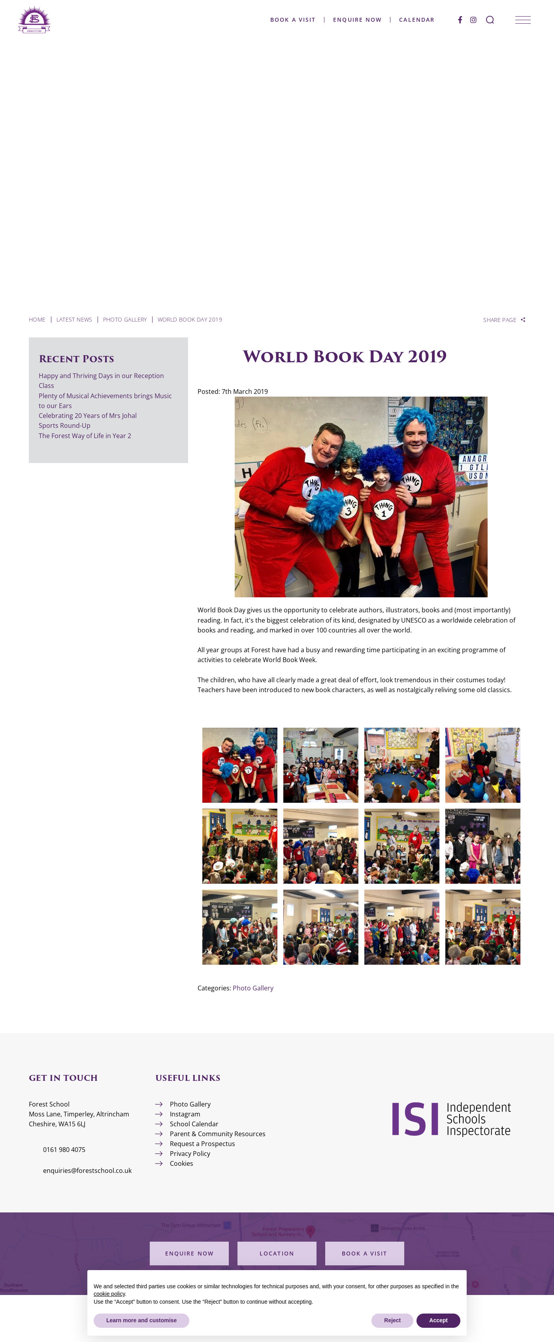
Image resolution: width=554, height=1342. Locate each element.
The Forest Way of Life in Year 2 (86, 435)
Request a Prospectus (202, 1143)
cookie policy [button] (109, 1294)
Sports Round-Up (64, 425)
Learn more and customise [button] (141, 1320)
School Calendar (194, 1124)
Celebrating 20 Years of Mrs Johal (88, 415)
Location (277, 1253)
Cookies (181, 1163)
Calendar (411, 19)
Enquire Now (351, 19)
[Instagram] (467, 19)
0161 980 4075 (64, 1149)
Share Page (499, 320)
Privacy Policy (190, 1153)
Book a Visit (287, 19)
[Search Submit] (484, 20)
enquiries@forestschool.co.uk (87, 1170)
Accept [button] (438, 1320)
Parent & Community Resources (218, 1133)
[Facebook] (454, 19)
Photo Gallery (253, 988)
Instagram (185, 1114)
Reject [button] (392, 1320)
